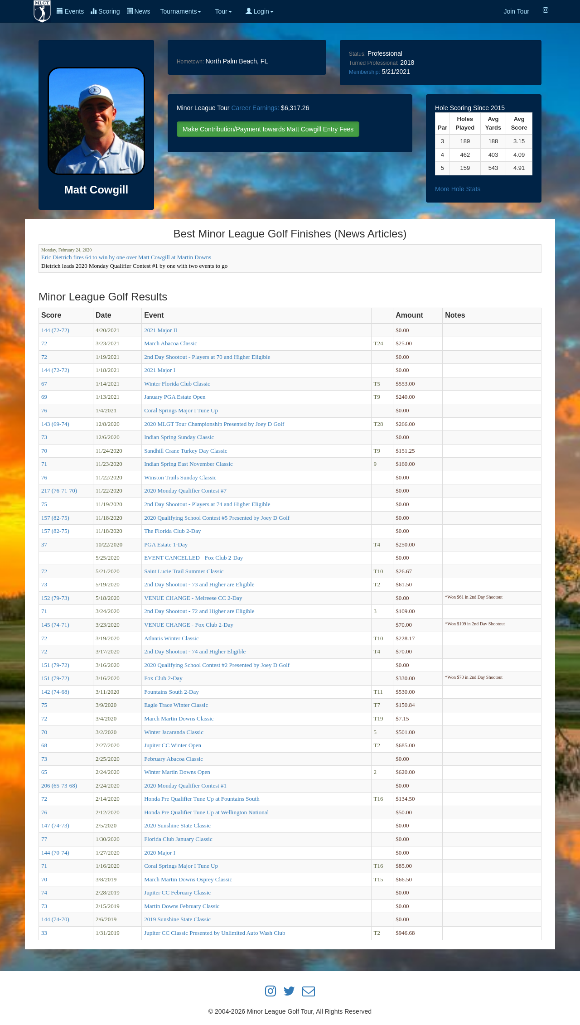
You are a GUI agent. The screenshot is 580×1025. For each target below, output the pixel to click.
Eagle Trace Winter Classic (176, 704)
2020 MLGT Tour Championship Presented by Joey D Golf (214, 424)
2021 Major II (160, 330)
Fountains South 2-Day (171, 691)
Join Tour (516, 11)
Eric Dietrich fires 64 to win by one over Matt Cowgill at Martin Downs (126, 257)
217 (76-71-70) (59, 490)
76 (44, 410)
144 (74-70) (55, 919)
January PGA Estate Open (174, 396)
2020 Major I (159, 852)
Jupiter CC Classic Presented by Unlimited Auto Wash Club (214, 932)
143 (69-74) (55, 424)
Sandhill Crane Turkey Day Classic (185, 450)
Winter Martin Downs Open (177, 772)
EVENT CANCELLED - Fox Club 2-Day (193, 557)
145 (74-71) (55, 624)
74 (44, 892)
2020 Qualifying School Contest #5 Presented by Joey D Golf (217, 517)
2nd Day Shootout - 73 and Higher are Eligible (199, 584)
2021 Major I (159, 370)
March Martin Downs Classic (178, 718)
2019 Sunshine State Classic (177, 919)
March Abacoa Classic (170, 343)
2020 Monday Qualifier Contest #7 (185, 490)
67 (44, 383)
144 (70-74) (55, 852)
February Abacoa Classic (173, 758)
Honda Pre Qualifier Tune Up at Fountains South (202, 798)
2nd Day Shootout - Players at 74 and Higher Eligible (207, 504)
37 (44, 544)
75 (44, 504)
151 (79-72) (55, 665)
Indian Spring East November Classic (188, 463)
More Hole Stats (457, 189)
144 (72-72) (55, 330)
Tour (223, 11)
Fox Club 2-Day (163, 678)
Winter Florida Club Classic (177, 383)
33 (44, 932)
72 (44, 343)
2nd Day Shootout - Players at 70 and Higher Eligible (207, 356)
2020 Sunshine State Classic (177, 825)
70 (44, 450)
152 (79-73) (55, 598)
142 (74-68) (55, 691)
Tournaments (180, 11)
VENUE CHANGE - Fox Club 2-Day (188, 624)
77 (44, 839)
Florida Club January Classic (178, 839)
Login (260, 11)
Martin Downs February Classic (181, 906)
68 (44, 745)
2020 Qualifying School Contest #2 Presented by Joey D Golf (217, 665)
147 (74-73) (55, 825)
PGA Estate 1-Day (166, 544)
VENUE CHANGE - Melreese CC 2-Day (193, 598)
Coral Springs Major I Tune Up (181, 410)
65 (44, 772)
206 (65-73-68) (59, 785)
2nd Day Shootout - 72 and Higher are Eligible (199, 611)
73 (44, 437)
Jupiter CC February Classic (177, 892)
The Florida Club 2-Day (172, 530)
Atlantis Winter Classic (171, 638)
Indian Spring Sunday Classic (179, 437)
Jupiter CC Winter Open (172, 745)
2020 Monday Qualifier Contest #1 (185, 785)
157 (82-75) (55, 517)
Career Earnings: (255, 107)
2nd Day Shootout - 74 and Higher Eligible (195, 651)
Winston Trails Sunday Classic (180, 477)
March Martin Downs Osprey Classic (188, 879)
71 (44, 463)
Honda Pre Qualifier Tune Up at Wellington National (206, 812)
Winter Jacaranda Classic (173, 732)
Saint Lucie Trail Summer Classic (184, 571)
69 (44, 396)
